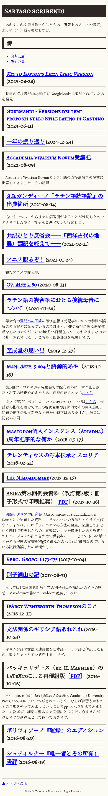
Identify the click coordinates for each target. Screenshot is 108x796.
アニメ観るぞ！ (25, 259)
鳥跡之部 (18, 56)
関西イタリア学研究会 (23, 514)
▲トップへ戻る (14, 783)
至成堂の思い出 (25, 350)
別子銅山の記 (22, 575)
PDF (63, 501)
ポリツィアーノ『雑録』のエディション (55, 730)
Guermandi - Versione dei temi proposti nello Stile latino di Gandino (55, 115)
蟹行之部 (18, 61)
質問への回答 (31, 321)
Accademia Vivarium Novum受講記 (48, 157)
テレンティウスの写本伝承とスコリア (52, 455)
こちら (90, 401)
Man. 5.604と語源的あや (42, 366)
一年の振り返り (25, 141)
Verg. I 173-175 (32, 559)
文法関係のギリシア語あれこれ (44, 629)
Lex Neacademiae (27, 477)
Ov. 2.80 (21, 284)
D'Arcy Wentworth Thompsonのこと (52, 606)
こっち (87, 392)
